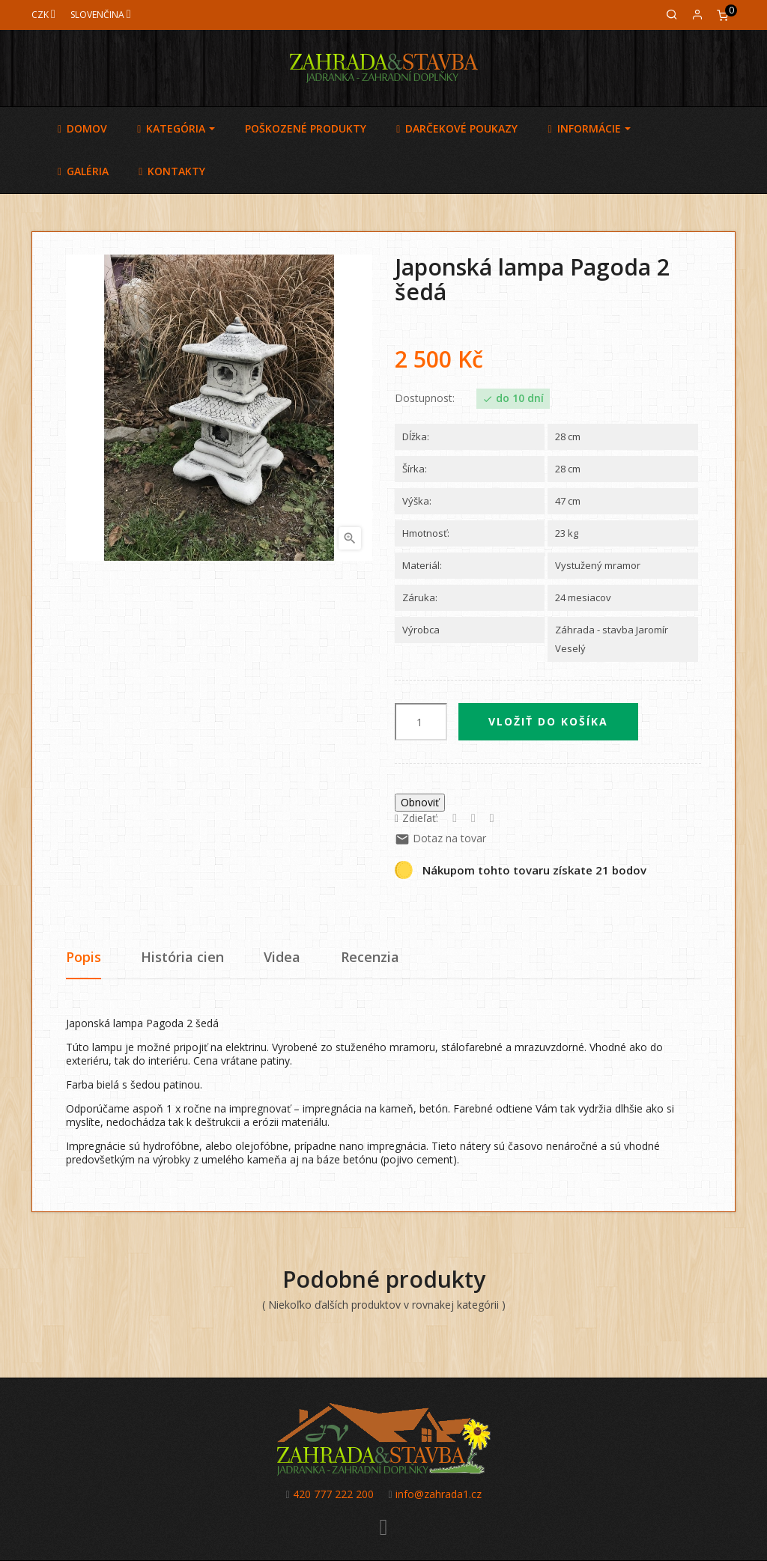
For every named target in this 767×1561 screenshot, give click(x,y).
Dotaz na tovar (440, 838)
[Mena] (43, 14)
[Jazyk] (100, 14)
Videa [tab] (282, 957)
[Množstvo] (421, 721)
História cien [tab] (182, 957)
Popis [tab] (83, 957)
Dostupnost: (425, 398)
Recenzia (370, 957)
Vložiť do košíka (548, 721)
